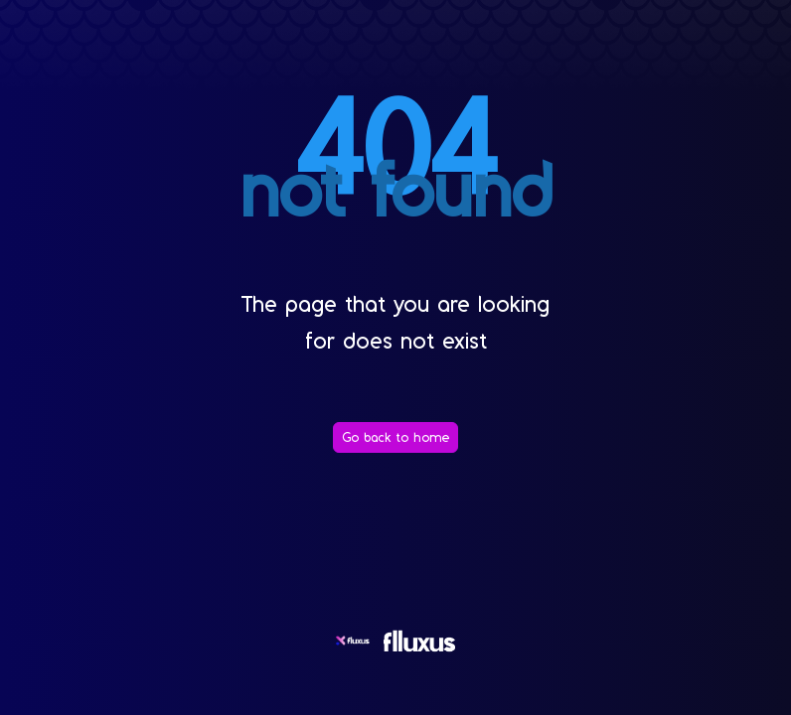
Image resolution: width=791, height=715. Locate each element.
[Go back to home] (396, 437)
